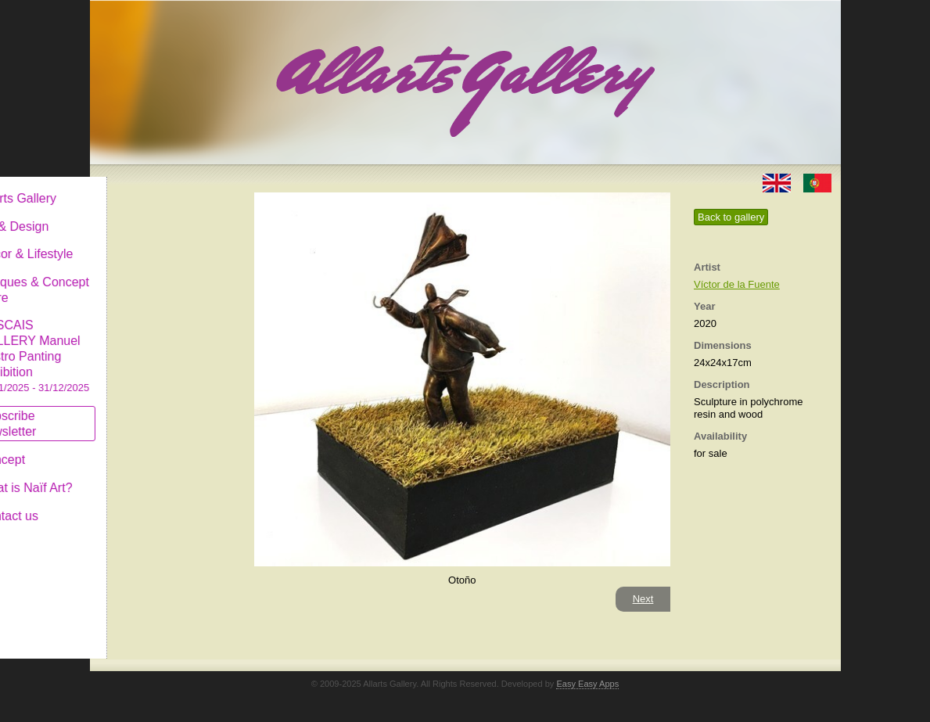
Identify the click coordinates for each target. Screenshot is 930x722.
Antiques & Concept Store (163, 277)
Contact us (137, 503)
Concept (131, 447)
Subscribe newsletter (137, 411)
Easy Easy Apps (587, 683)
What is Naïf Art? (155, 475)
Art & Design (143, 214)
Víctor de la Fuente (737, 284)
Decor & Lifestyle (155, 241)
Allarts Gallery (147, 185)
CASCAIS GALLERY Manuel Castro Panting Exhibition (163, 343)
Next (643, 599)
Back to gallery (731, 217)
